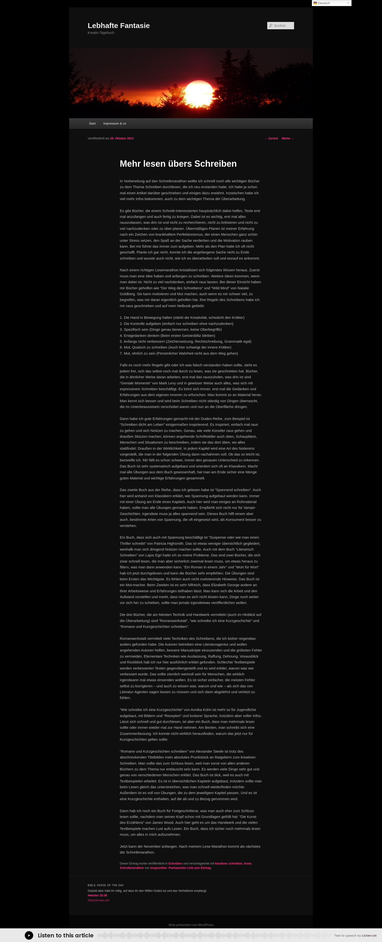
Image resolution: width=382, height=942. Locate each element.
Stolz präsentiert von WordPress (190, 925)
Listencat (369, 936)
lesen (247, 863)
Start (92, 123)
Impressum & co (114, 123)
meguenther (158, 868)
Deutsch (321, 3)
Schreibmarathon (132, 868)
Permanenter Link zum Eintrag (190, 868)
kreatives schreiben (228, 863)
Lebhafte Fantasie (119, 25)
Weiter (288, 138)
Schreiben (175, 863)
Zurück (271, 138)
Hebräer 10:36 (97, 895)
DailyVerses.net (98, 900)
